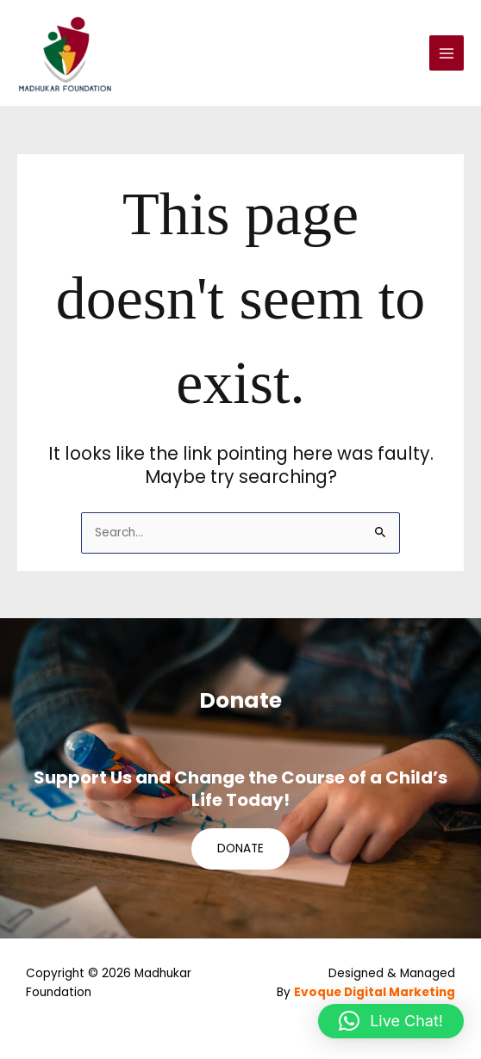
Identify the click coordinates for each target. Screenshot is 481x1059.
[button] (391, 1021)
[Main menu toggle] (447, 53)
